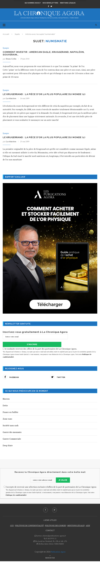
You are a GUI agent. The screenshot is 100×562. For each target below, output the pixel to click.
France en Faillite (10, 413)
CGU (12, 526)
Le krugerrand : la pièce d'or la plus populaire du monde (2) (45, 94)
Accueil (6, 34)
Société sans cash (10, 426)
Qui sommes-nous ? (33, 3)
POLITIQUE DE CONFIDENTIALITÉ (29, 526)
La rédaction (11, 99)
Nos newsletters (50, 3)
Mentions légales (68, 3)
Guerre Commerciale (12, 439)
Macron (6, 399)
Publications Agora (57, 552)
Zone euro (7, 419)
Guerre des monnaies (12, 433)
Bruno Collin (11, 59)
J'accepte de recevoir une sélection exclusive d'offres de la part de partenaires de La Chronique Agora (50, 487)
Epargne (6, 48)
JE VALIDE (62, 481)
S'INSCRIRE (32, 345)
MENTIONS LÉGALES (76, 526)
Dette (5, 406)
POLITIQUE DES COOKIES (55, 526)
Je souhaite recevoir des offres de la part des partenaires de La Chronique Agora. (50, 353)
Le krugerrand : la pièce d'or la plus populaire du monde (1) (45, 138)
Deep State (8, 446)
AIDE (88, 526)
